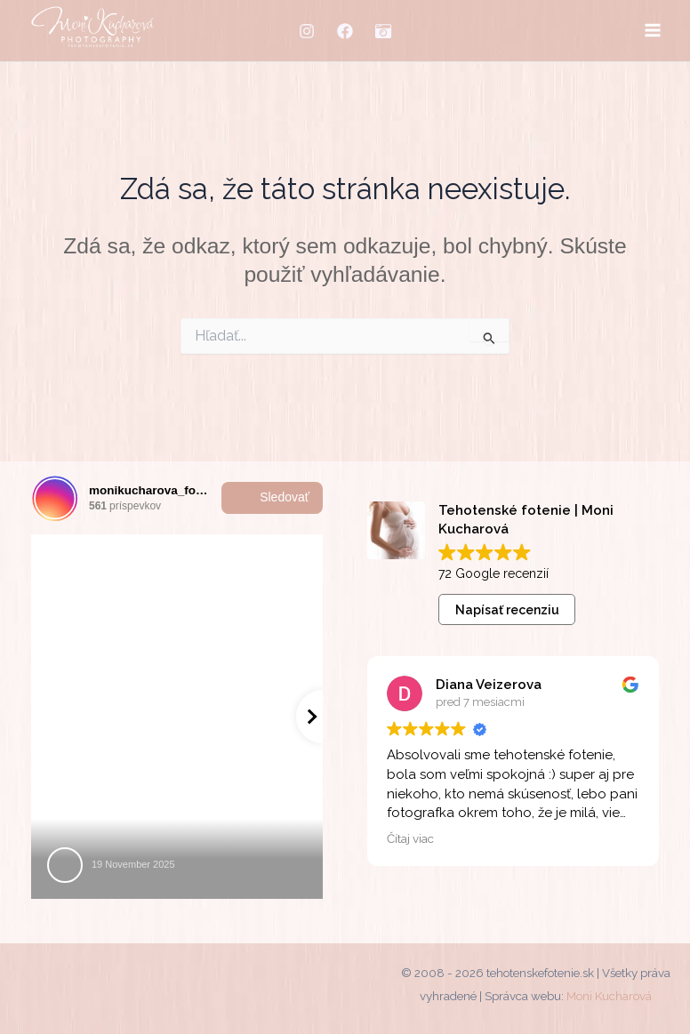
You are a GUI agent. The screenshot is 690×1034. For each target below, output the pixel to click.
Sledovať (272, 498)
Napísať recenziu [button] (507, 610)
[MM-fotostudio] (383, 31)
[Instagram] (307, 31)
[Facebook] (345, 31)
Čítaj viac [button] (410, 838)
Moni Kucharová (609, 996)
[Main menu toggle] (652, 31)
